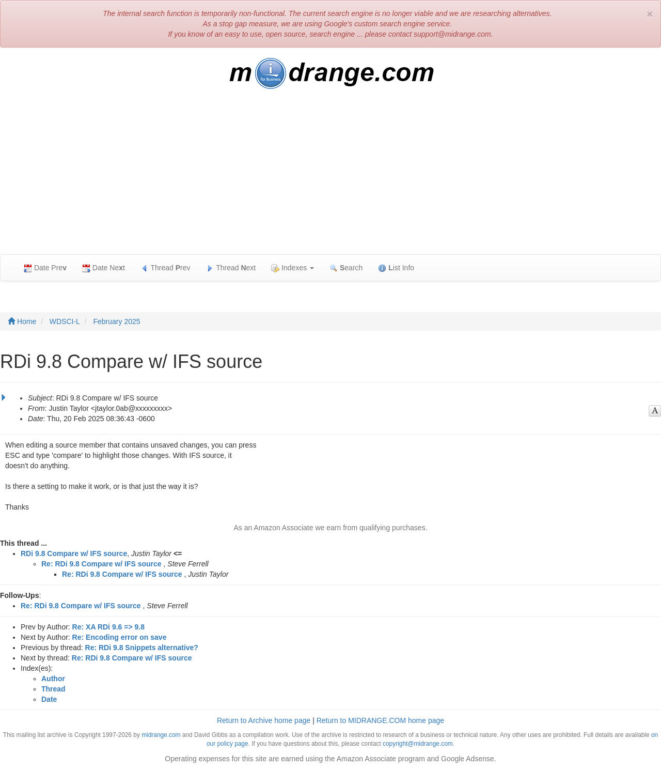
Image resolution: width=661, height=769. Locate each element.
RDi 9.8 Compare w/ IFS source (74, 553)
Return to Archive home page (263, 720)
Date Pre (45, 268)
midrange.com (160, 735)
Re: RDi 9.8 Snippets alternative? (141, 647)
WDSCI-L (65, 321)
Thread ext (231, 268)
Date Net (103, 268)
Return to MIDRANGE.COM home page (380, 720)
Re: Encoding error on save (119, 637)
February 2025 (116, 321)
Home (22, 321)
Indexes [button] (292, 268)
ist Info (396, 268)
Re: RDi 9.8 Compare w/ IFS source (101, 564)
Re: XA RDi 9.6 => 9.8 (108, 627)
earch (346, 268)
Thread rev (165, 268)
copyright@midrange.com (418, 743)
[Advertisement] (330, 176)
